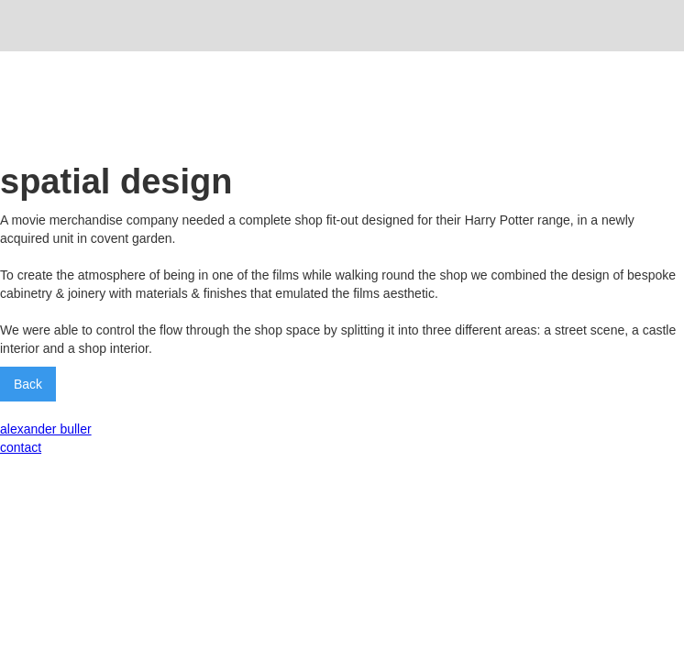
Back (28, 384)
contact (20, 447)
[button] (657, 25)
